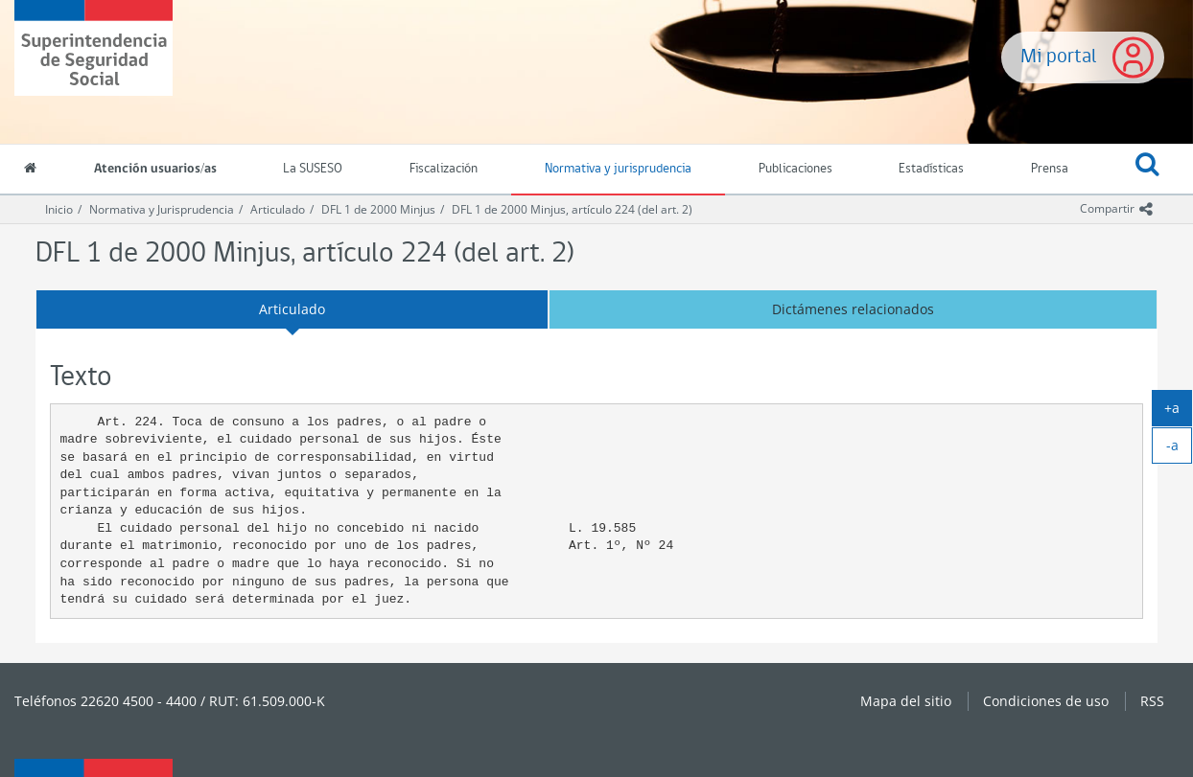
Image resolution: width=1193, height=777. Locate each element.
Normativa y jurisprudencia (618, 169)
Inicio (59, 209)
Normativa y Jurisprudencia (161, 209)
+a (1178, 412)
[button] (1147, 169)
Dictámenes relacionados (853, 309)
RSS (1152, 701)
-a (1179, 449)
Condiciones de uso (1046, 701)
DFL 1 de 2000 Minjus (378, 209)
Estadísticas (931, 169)
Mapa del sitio (905, 701)
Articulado (277, 209)
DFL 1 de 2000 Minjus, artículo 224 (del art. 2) (572, 209)
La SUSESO (312, 169)
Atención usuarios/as (155, 169)
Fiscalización (443, 169)
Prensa (1049, 169)
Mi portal (1058, 57)
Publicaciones (795, 169)
